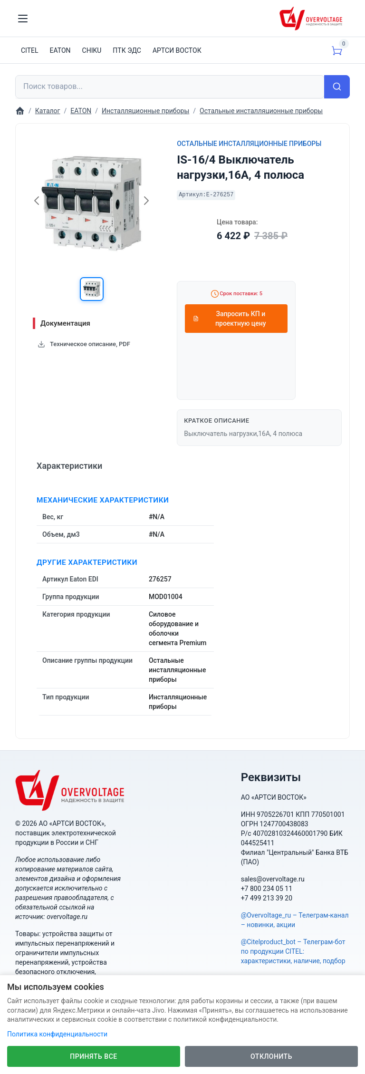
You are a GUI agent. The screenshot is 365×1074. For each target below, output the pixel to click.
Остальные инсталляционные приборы (249, 143)
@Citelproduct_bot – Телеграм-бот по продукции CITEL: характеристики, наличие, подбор (293, 951)
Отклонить (271, 1056)
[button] (92, 289)
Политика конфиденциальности (57, 1034)
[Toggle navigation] (22, 18)
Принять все (93, 1056)
